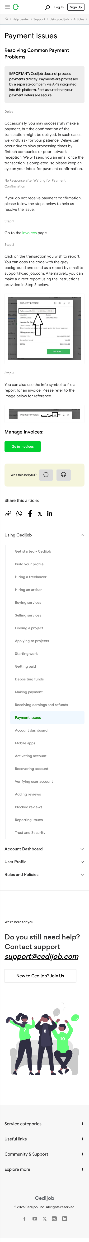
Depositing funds (29, 679)
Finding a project (29, 628)
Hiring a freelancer (31, 577)
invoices (29, 233)
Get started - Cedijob (33, 551)
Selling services (28, 615)
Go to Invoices (23, 446)
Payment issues (28, 717)
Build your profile (29, 564)
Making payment (29, 692)
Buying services (28, 602)
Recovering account (31, 768)
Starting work (26, 653)
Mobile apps (25, 743)
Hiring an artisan (28, 589)
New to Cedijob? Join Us (40, 975)
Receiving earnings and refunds (41, 704)
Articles (78, 19)
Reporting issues (29, 820)
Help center (21, 19)
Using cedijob (59, 19)
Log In (59, 7)
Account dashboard (31, 730)
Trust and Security (30, 832)
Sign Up (76, 7)
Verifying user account (34, 781)
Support (39, 19)
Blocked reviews (28, 807)
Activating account (31, 756)
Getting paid (25, 666)
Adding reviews (28, 794)
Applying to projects (32, 641)
